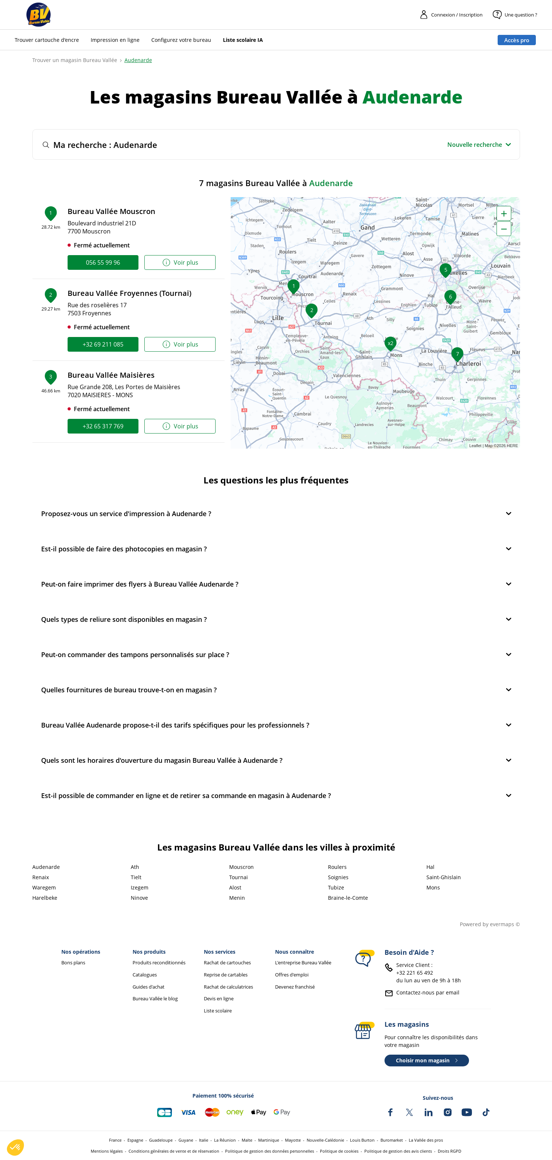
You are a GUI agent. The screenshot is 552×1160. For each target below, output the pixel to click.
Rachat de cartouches (227, 963)
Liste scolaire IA (243, 39)
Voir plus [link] (180, 262)
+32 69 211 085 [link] (103, 344)
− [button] (504, 228)
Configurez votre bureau (181, 39)
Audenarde (138, 60)
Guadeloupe (161, 1140)
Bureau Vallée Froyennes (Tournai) (129, 293)
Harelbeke (44, 897)
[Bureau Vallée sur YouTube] (467, 1112)
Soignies (338, 877)
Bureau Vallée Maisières (111, 375)
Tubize (336, 887)
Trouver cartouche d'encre (47, 39)
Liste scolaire (218, 1011)
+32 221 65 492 (414, 972)
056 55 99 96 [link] (103, 262)
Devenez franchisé (295, 987)
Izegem (139, 887)
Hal (430, 866)
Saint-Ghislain (443, 877)
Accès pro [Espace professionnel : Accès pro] (516, 40)
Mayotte (293, 1140)
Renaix (40, 877)
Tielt (136, 877)
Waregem (44, 887)
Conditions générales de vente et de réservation (174, 1151)
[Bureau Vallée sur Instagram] (448, 1112)
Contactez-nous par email (427, 992)
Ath (135, 866)
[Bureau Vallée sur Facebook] (390, 1112)
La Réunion (225, 1140)
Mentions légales (107, 1151)
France (115, 1140)
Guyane (185, 1140)
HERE (512, 445)
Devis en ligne (219, 999)
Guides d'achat (149, 987)
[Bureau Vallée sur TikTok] (486, 1112)
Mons (433, 887)
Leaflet (475, 445)
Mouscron (241, 866)
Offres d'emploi (292, 975)
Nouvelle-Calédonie (325, 1140)
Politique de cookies (339, 1151)
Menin (237, 897)
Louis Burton (362, 1140)
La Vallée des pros (426, 1140)
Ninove (139, 897)
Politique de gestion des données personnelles (269, 1151)
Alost (235, 887)
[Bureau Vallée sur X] (409, 1112)
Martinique (268, 1140)
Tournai (238, 877)
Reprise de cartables (226, 975)
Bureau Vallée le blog (155, 999)
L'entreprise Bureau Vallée (303, 963)
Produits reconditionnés (159, 963)
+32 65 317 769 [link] (103, 426)
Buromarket (391, 1140)
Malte (247, 1140)
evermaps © (505, 924)
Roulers (337, 866)
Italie (203, 1140)
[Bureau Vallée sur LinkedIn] (428, 1112)
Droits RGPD (449, 1151)
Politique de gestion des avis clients (398, 1151)
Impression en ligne (115, 39)
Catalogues (145, 975)
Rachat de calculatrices (228, 987)
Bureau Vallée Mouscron (111, 211)
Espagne (135, 1140)
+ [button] (504, 213)
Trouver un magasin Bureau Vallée (74, 60)
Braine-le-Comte (348, 897)
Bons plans (73, 963)
